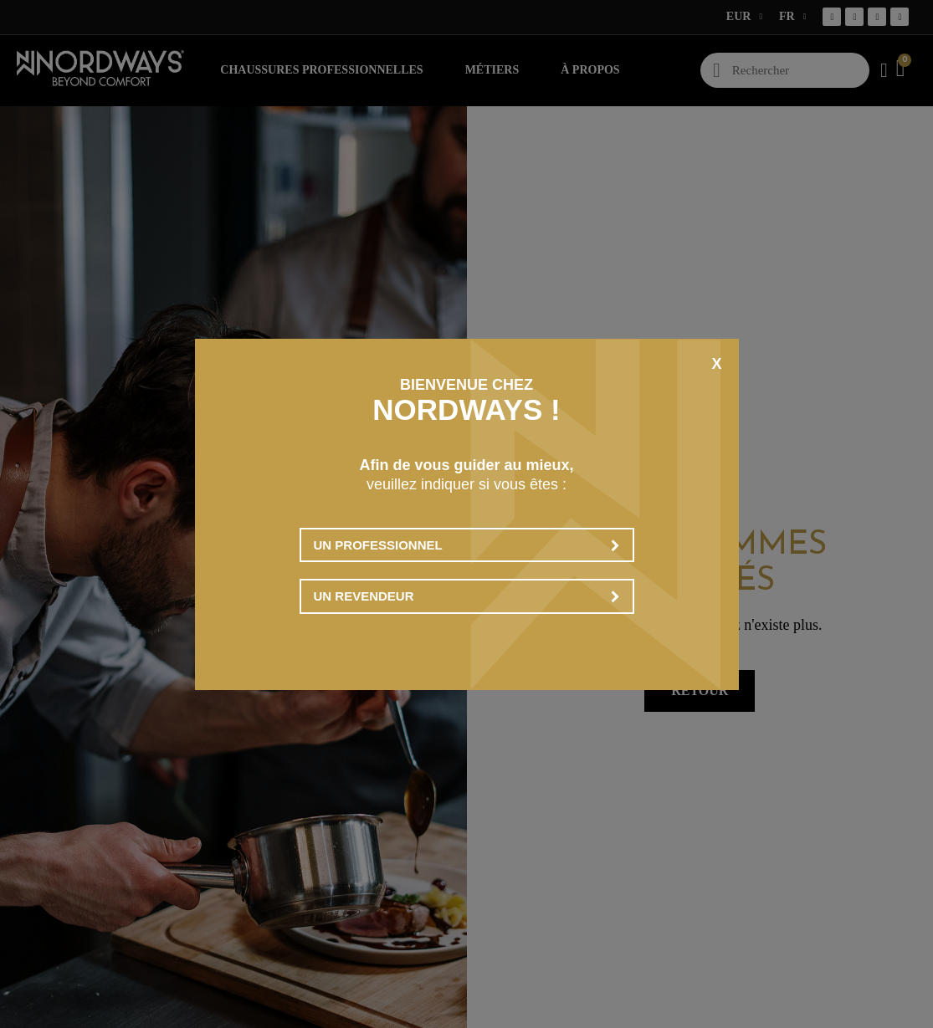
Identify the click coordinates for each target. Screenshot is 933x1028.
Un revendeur (467, 596)
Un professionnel (467, 545)
